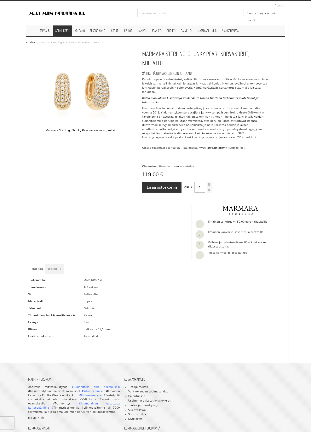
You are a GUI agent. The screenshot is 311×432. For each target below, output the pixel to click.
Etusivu (30, 33)
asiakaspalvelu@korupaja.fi (190, 373)
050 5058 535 (258, 363)
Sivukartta (105, 374)
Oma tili (234, 8)
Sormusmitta (107, 369)
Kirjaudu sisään (251, 8)
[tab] (37, 223)
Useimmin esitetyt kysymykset (119, 356)
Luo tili (267, 8)
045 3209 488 (201, 367)
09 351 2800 (192, 363)
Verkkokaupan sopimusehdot (117, 347)
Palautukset (106, 351)
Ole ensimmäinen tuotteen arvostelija (141, 178)
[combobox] (155, 9)
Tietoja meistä (107, 342)
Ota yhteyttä (106, 365)
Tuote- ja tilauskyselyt (113, 360)
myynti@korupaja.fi (184, 381)
